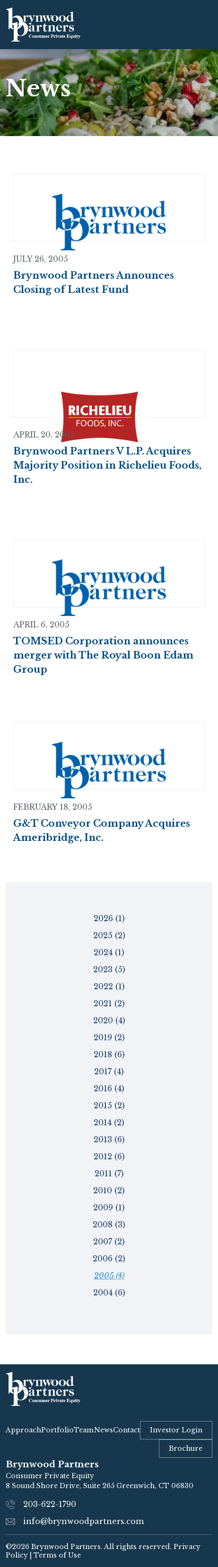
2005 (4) (109, 1275)
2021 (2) (109, 1003)
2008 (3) (109, 1224)
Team (84, 1430)
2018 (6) (109, 1054)
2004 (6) (109, 1292)
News (103, 1430)
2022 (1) (109, 986)
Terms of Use (57, 1555)
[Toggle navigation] (202, 24)
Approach (23, 1430)
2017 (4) (109, 1071)
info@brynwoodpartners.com (83, 1521)
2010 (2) (109, 1190)
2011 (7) (109, 1173)
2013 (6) (109, 1139)
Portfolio (57, 1430)
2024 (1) (109, 952)
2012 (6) (109, 1156)
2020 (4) (109, 1020)
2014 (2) (109, 1122)
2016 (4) (109, 1088)
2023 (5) (109, 969)
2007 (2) (109, 1241)
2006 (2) (109, 1258)
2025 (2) (109, 935)
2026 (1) (109, 918)
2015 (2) (109, 1105)
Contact (126, 1430)
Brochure (185, 1448)
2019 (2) (109, 1037)
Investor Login (176, 1430)
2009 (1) (109, 1207)
